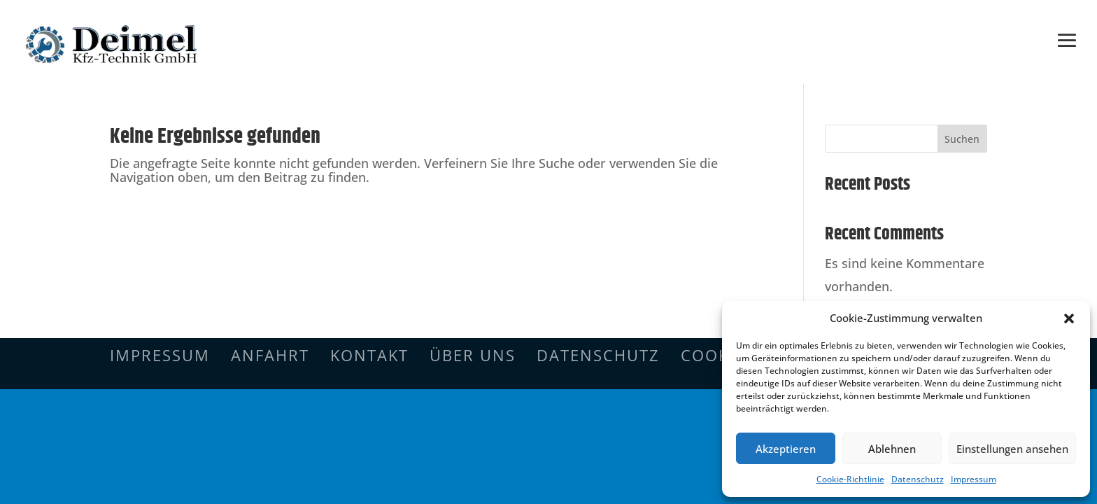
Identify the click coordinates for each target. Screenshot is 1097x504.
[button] (1069, 319)
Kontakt (369, 354)
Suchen (961, 139)
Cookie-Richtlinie (850, 479)
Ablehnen (892, 449)
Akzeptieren (786, 449)
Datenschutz (917, 479)
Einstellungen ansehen (1012, 449)
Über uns (473, 354)
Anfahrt (270, 354)
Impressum (973, 479)
